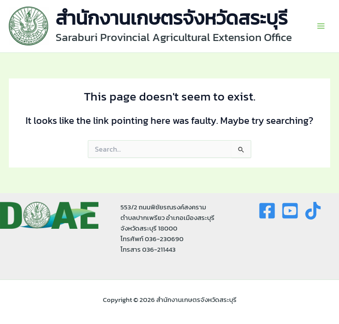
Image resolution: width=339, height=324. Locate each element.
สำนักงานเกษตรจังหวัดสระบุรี (172, 18)
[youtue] (290, 211)
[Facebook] (267, 211)
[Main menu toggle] (321, 26)
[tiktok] (313, 211)
